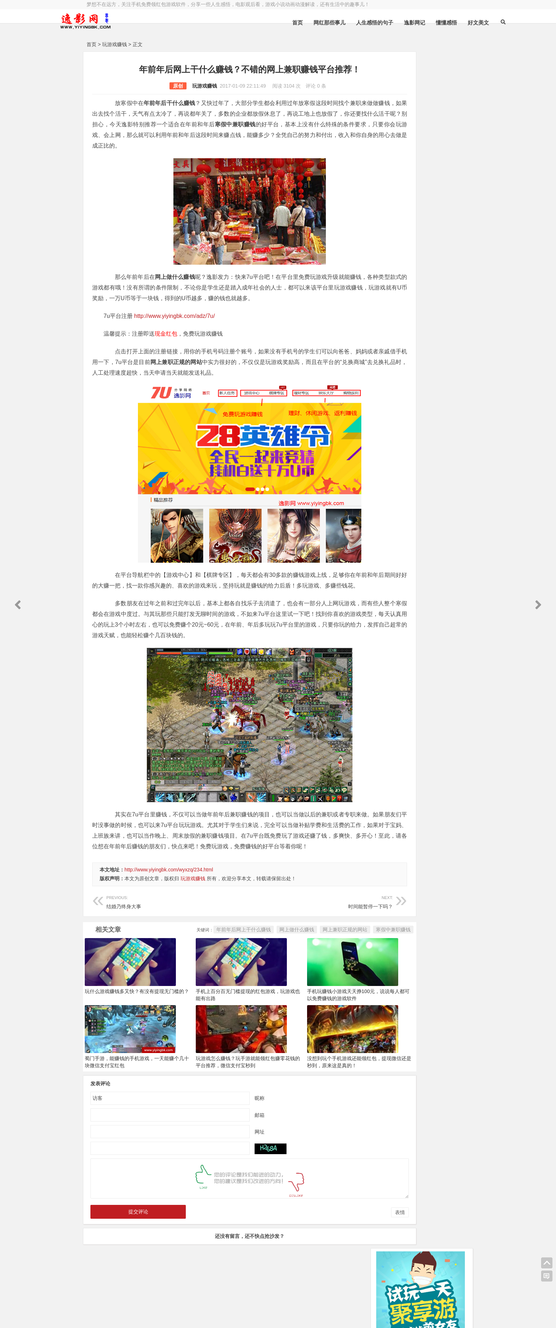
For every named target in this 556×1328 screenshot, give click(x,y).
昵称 (235, 1119)
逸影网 (152, 1298)
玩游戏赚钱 (114, 44)
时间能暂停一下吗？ (284, 923)
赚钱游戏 (138, 1316)
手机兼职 (194, 1316)
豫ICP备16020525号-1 (188, 1298)
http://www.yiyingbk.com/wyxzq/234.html (168, 891)
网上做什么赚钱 (247, 951)
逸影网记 (375, 23)
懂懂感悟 (407, 23)
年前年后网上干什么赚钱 (194, 951)
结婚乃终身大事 (165, 923)
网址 (235, 1153)
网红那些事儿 (290, 23)
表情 (350, 1233)
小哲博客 (127, 1307)
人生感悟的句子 (335, 23)
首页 (258, 23)
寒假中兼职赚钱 (343, 951)
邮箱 (235, 1136)
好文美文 (439, 23)
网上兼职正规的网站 (295, 951)
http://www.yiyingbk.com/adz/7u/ (174, 316)
